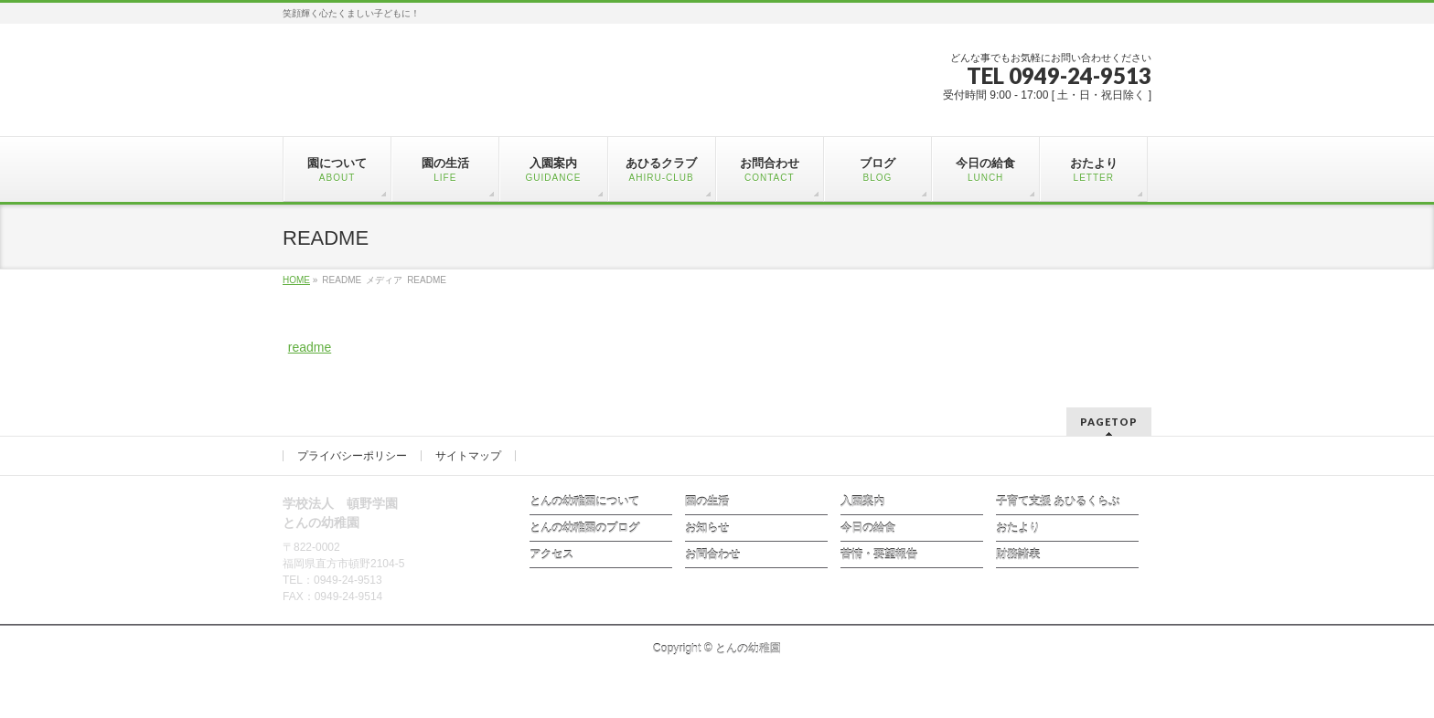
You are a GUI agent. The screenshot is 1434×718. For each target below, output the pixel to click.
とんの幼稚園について (584, 501)
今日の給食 (867, 528)
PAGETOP (1109, 422)
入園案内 (862, 501)
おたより (1018, 528)
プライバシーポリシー (352, 455)
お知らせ (707, 528)
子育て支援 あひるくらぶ (1057, 501)
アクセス (551, 554)
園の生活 (707, 501)
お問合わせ (712, 554)
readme (309, 347)
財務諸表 (1018, 554)
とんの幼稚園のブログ (584, 528)
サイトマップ (468, 455)
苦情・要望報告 (878, 554)
